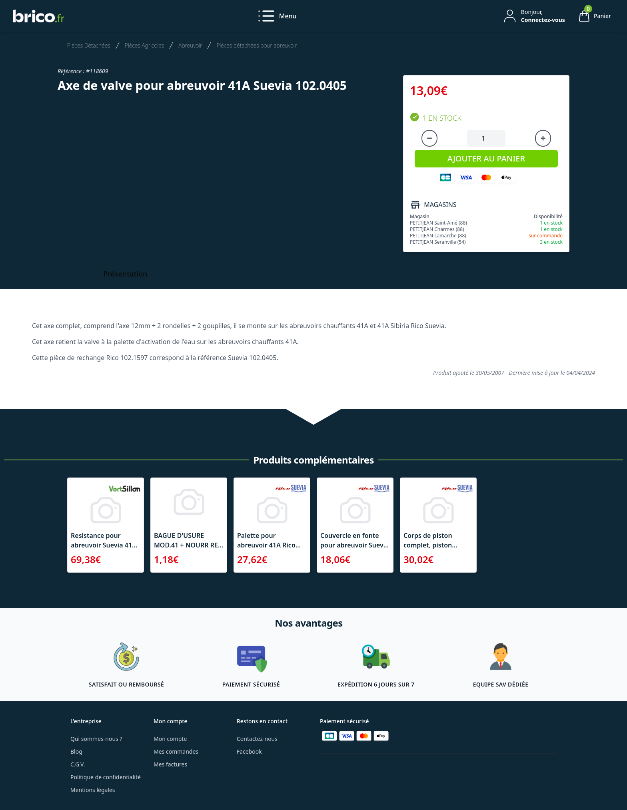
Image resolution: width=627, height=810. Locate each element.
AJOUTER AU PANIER (486, 158)
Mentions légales (92, 790)
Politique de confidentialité (105, 777)
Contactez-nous (257, 738)
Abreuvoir (190, 45)
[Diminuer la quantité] (429, 138)
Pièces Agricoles (144, 45)
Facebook (249, 751)
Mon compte (170, 738)
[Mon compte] (533, 16)
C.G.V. (77, 764)
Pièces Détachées (88, 45)
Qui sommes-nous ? (96, 738)
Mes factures (170, 764)
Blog (76, 751)
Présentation (126, 274)
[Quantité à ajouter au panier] (486, 138)
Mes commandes (176, 751)
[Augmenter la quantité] (543, 138)
